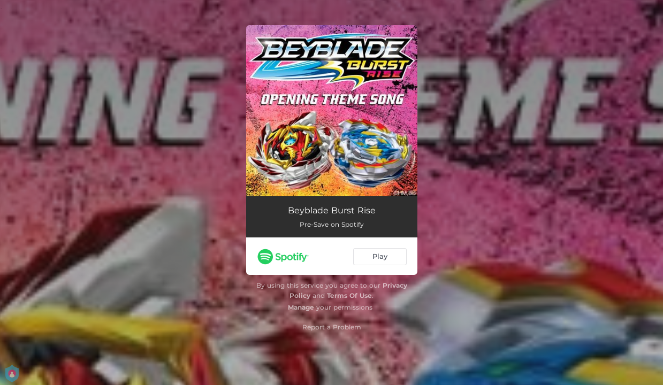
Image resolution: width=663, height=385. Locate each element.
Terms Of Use (349, 295)
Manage (301, 307)
